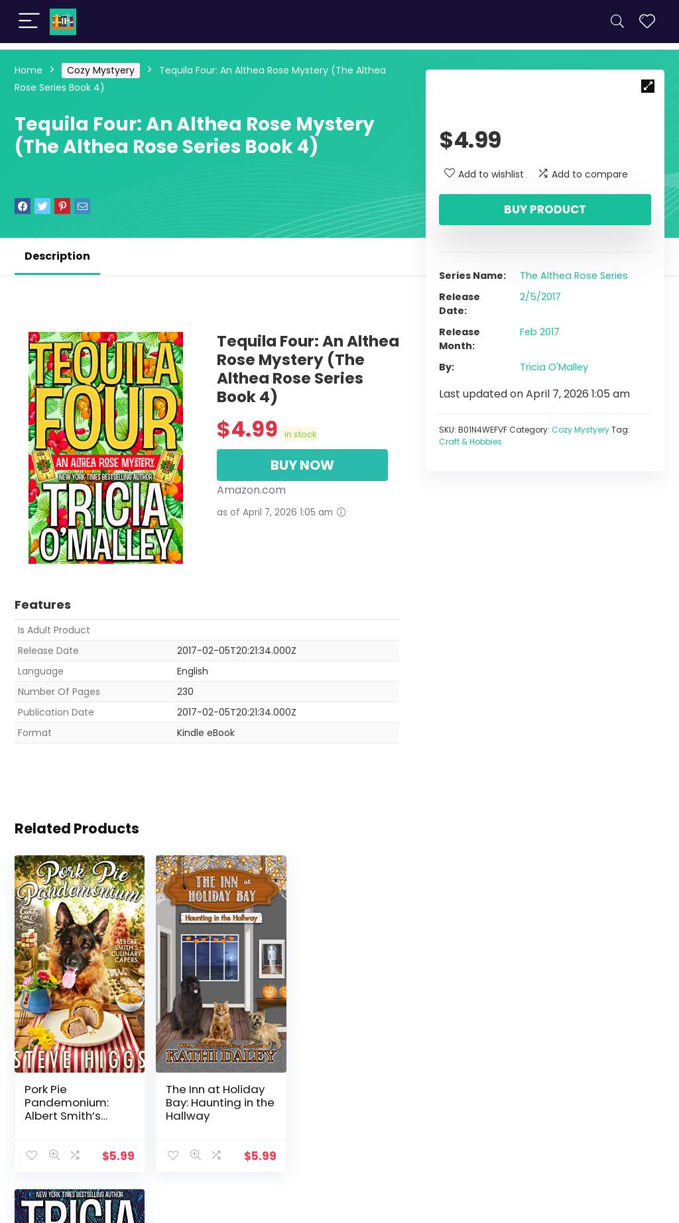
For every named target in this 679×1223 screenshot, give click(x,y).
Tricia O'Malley (554, 367)
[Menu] (29, 21)
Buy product (545, 209)
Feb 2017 (540, 332)
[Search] (617, 21)
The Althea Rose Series (574, 275)
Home (28, 70)
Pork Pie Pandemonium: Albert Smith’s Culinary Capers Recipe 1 (69, 1098)
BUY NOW (302, 465)
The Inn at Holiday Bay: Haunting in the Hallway (205, 1085)
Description (57, 256)
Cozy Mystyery (101, 70)
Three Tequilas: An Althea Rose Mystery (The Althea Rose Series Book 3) (330, 1098)
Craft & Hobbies (470, 441)
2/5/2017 (540, 296)
